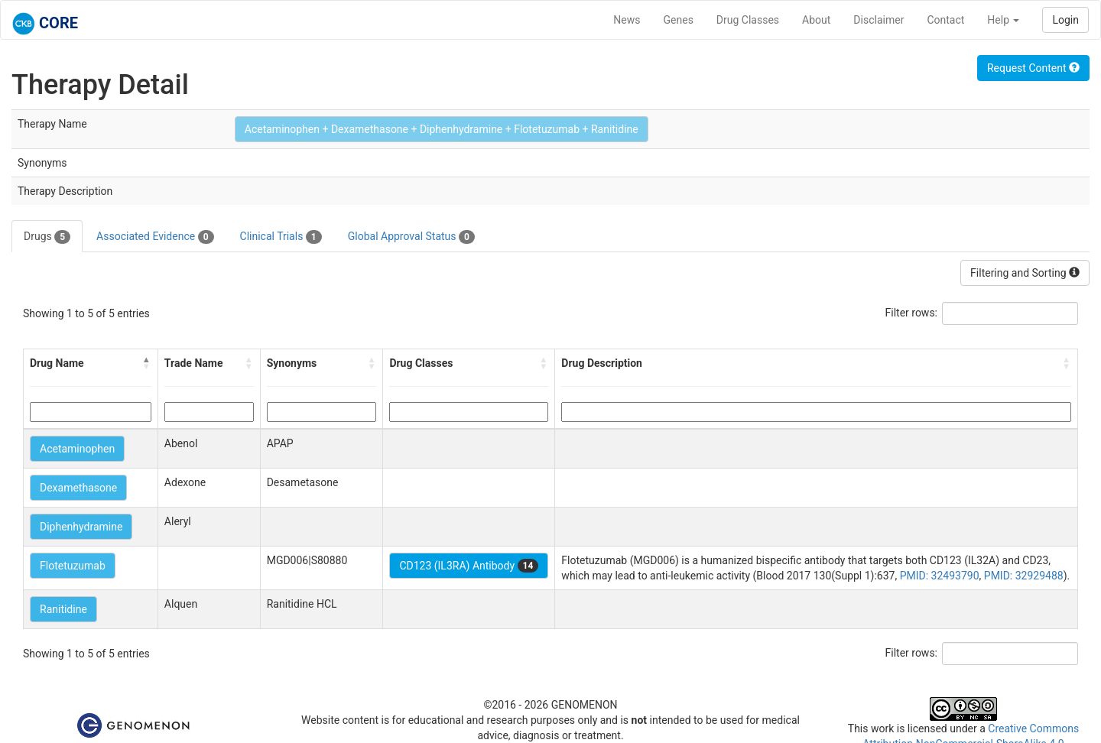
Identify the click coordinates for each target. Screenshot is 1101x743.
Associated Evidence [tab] (154, 237)
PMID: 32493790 (939, 575)
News (626, 20)
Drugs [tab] (47, 237)
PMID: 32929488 (1024, 575)
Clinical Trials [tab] (281, 237)
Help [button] (1003, 20)
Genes (678, 20)
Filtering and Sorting (1025, 273)
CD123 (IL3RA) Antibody (468, 566)
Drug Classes (747, 20)
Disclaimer (878, 20)
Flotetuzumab (73, 566)
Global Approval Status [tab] (411, 237)
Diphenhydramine (81, 527)
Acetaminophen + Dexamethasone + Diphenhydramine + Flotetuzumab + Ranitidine (441, 129)
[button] (146, 363)
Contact (945, 20)
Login (1065, 20)
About (816, 20)
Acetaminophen (77, 449)
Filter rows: (911, 313)
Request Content (1033, 68)
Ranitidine (63, 609)
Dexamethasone (78, 488)
